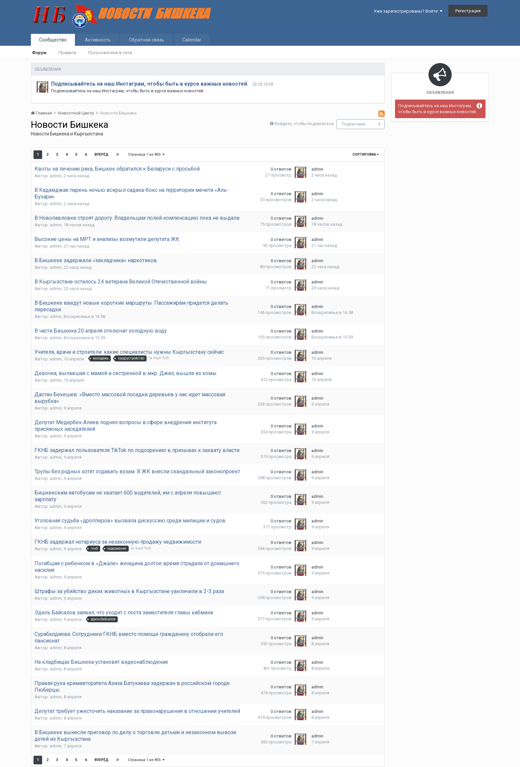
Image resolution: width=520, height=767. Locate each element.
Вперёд (101, 154)
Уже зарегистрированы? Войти (408, 11)
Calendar (191, 39)
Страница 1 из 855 (146, 154)
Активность (98, 39)
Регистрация (468, 10)
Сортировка (366, 154)
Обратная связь (146, 39)
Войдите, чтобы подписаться (304, 123)
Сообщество (53, 39)
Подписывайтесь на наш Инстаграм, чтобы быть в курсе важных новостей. (149, 84)
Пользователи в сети (110, 52)
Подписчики (353, 124)
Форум (39, 52)
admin (56, 175)
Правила (67, 52)
